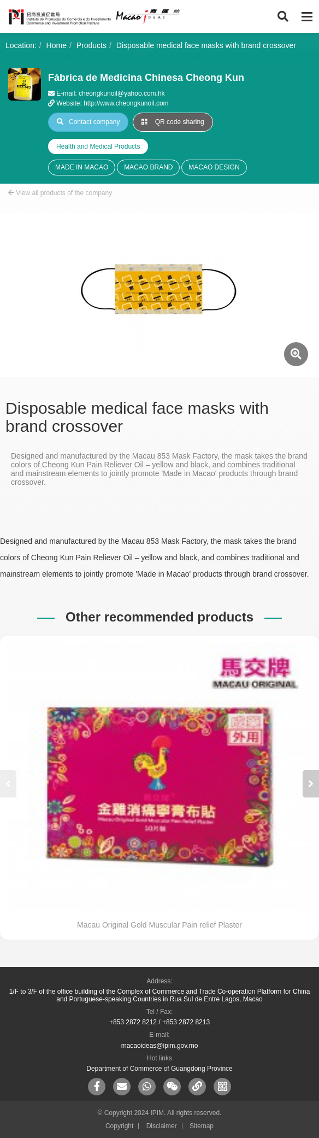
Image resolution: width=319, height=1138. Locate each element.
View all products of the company (60, 193)
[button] (311, 783)
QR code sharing (172, 122)
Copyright (119, 1126)
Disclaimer (161, 1126)
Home (56, 45)
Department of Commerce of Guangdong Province (159, 1068)
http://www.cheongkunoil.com (126, 103)
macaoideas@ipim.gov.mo (159, 1045)
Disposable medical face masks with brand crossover (206, 45)
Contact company (88, 122)
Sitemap (202, 1126)
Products (91, 45)
